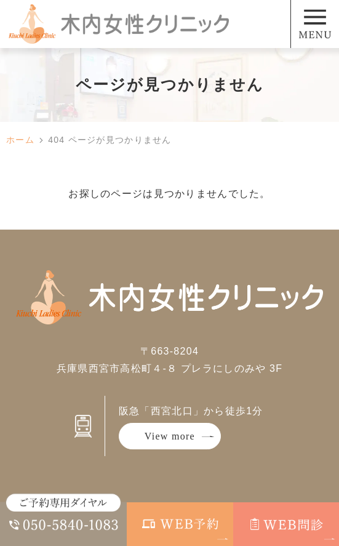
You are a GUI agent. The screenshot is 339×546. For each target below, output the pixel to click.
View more (170, 436)
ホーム (20, 140)
